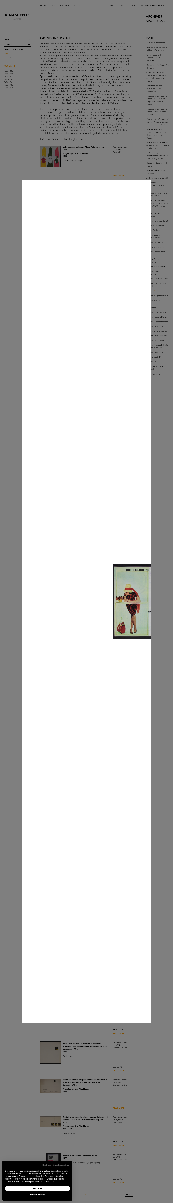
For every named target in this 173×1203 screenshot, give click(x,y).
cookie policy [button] (48, 1181)
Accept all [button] (37, 1188)
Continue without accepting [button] (55, 1165)
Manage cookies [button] (37, 1195)
